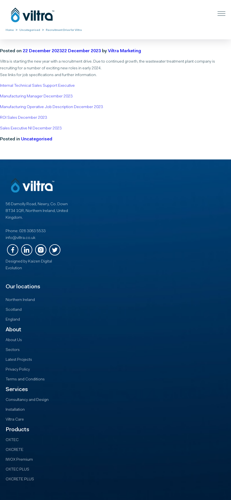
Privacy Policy (18, 370)
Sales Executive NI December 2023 (31, 129)
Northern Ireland (20, 300)
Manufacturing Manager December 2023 (36, 97)
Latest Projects (19, 360)
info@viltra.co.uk (20, 238)
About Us (14, 340)
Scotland (14, 310)
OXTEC (12, 440)
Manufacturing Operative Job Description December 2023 (51, 107)
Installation (15, 410)
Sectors (13, 350)
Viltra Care (15, 420)
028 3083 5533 (32, 231)
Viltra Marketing (124, 51)
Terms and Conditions (25, 380)
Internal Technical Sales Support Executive (37, 86)
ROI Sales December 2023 (23, 118)
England (13, 320)
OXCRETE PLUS (20, 479)
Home (10, 30)
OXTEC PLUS (17, 470)
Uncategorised (29, 30)
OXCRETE (14, 450)
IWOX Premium (19, 460)
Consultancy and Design (27, 400)
